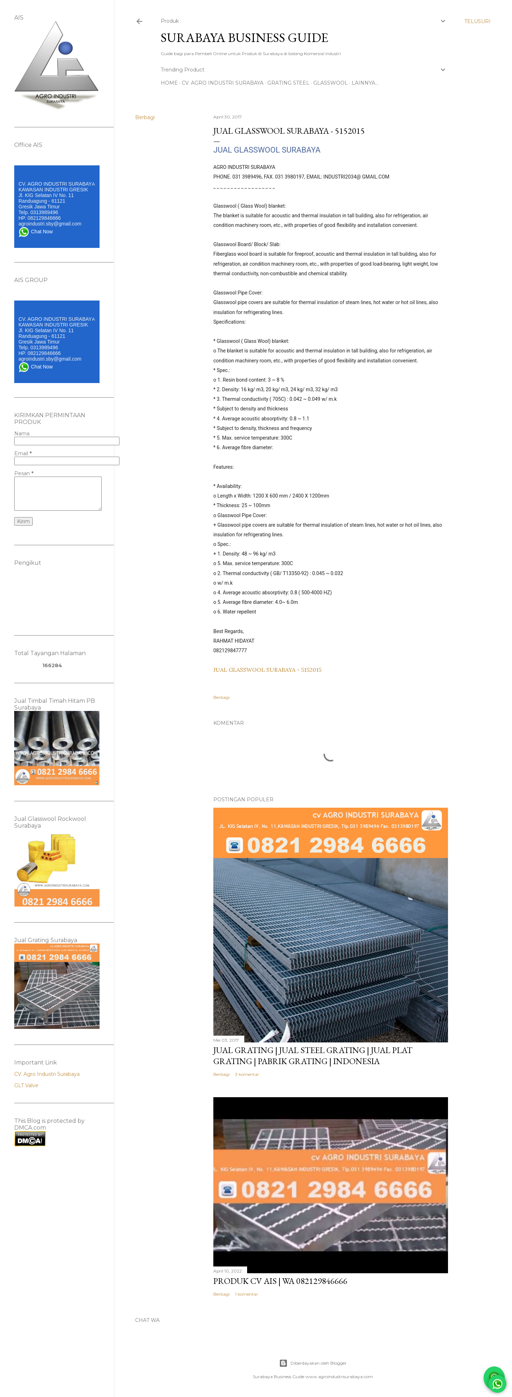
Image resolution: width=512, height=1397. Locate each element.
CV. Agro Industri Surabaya (47, 1074)
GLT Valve (26, 1085)
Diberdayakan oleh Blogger (313, 1363)
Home (169, 83)
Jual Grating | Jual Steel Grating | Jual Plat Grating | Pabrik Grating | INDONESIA (312, 1056)
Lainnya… (365, 83)
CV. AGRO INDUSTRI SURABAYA (222, 83)
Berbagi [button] (145, 117)
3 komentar (247, 1074)
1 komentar (246, 1294)
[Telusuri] (477, 21)
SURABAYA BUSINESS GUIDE (244, 37)
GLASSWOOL (330, 83)
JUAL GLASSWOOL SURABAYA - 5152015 (267, 669)
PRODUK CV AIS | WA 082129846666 (280, 1280)
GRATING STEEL (288, 83)
